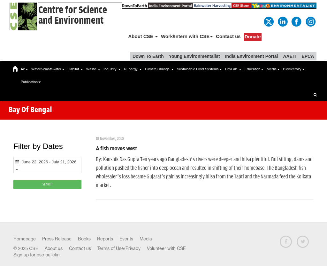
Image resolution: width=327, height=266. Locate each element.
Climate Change (159, 69)
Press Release (57, 238)
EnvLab (233, 69)
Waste (93, 69)
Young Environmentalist (194, 56)
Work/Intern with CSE (187, 36)
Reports (105, 238)
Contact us (228, 36)
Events (126, 238)
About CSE (143, 36)
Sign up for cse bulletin (36, 254)
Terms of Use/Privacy (119, 248)
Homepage (24, 238)
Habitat (75, 69)
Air (24, 69)
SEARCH (47, 184)
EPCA (307, 56)
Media (273, 69)
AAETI (289, 56)
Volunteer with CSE (166, 248)
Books (84, 238)
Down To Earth (148, 56)
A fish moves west (116, 148)
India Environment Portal (251, 56)
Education (254, 69)
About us (54, 248)
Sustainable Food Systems (199, 69)
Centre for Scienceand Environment (72, 15)
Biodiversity (294, 69)
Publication (31, 82)
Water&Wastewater (48, 69)
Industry (112, 69)
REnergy (133, 69)
